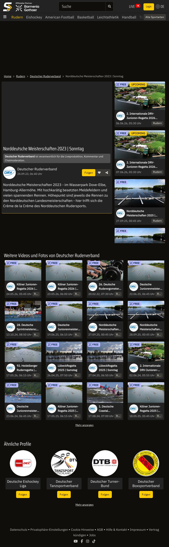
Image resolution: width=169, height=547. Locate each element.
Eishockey (34, 17)
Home (7, 76)
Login (149, 7)
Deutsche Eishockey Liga (23, 483)
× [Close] (162, 16)
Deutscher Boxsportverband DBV (146, 483)
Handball (129, 17)
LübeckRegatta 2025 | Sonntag (108, 368)
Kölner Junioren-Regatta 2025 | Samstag (68, 409)
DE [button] (160, 6)
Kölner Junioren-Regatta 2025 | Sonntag (150, 409)
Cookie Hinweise (83, 530)
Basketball (85, 17)
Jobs (92, 535)
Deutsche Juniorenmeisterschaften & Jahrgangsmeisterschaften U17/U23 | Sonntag (151, 287)
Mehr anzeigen (84, 425)
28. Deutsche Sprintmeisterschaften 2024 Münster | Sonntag (28, 327)
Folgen (88, 172)
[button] (99, 172)
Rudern (17, 17)
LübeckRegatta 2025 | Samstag (67, 368)
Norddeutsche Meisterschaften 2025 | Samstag (141, 213)
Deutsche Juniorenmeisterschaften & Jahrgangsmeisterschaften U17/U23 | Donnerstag (69, 327)
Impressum (138, 530)
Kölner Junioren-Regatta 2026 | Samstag (68, 287)
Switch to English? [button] (149, 16)
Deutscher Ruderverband (45, 76)
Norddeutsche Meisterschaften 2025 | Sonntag (150, 327)
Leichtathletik (108, 17)
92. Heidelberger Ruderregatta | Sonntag (27, 368)
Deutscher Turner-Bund (105, 483)
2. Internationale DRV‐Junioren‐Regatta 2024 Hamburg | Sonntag (150, 368)
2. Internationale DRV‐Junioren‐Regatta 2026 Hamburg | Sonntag (141, 165)
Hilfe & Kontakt (117, 530)
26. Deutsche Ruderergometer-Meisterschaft (109, 287)
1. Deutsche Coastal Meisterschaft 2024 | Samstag (108, 409)
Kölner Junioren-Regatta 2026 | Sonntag (27, 287)
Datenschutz (19, 530)
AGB (100, 530)
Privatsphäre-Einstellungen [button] (49, 530)
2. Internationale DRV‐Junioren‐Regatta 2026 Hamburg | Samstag (141, 116)
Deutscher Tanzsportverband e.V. (64, 483)
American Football (59, 17)
